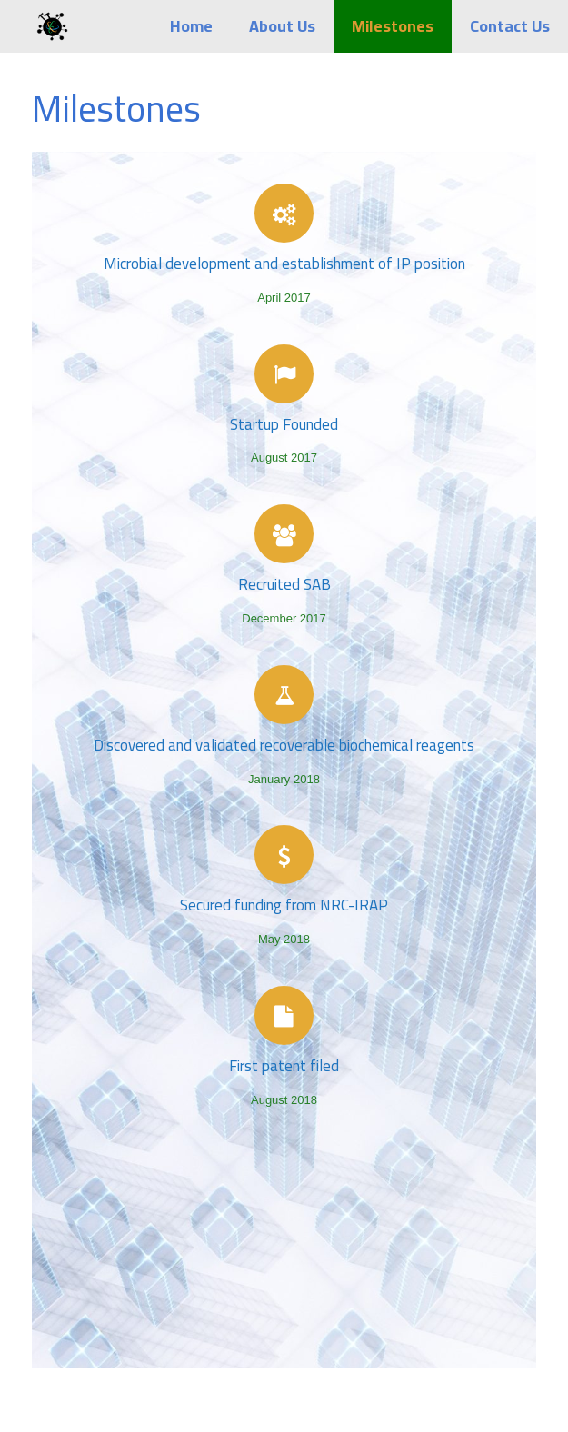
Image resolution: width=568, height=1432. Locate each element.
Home (191, 26)
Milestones (392, 26)
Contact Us (510, 26)
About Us (282, 26)
